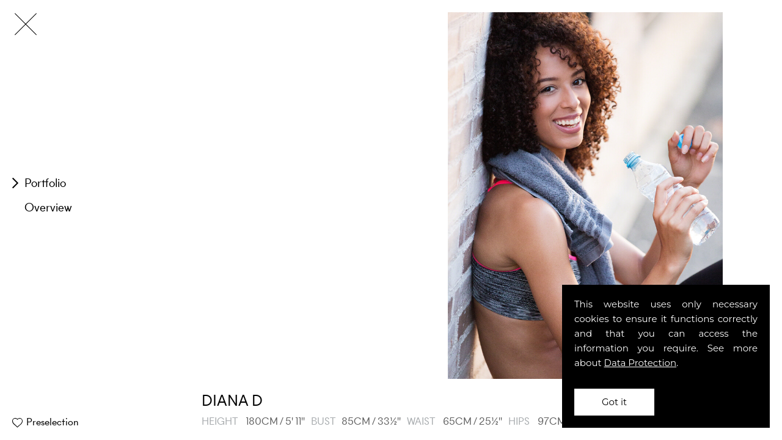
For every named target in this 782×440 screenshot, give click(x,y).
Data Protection (640, 363)
